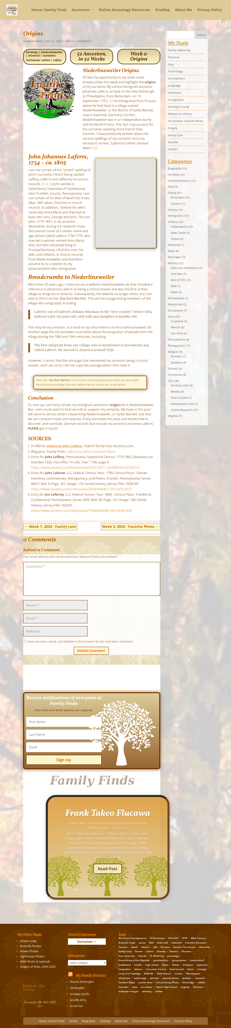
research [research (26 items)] (200, 978)
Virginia (173, 416)
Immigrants (84, 41)
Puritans (176, 356)
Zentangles (77, 988)
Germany (32, 52)
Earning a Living (178, 107)
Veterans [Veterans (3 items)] (198, 987)
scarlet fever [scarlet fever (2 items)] (145, 982)
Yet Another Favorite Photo (185, 121)
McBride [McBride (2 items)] (148, 973)
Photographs (176, 345)
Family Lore (175, 135)
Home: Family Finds (49, 10)
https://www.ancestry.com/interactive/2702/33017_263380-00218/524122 (85, 467)
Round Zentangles (82, 982)
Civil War (176, 274)
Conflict (173, 149)
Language (174, 85)
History (70, 41)
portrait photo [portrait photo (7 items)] (171, 978)
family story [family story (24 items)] (125, 951)
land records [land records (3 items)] (177, 969)
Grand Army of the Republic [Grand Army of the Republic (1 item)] (134, 960)
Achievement (176, 78)
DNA (171, 186)
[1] (111, 101)
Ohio (171, 316)
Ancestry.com (180, 385)
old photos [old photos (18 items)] (124, 978)
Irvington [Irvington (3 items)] (188, 964)
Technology (175, 71)
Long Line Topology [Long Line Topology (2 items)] (129, 973)
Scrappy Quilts (79, 994)
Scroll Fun (76, 1006)
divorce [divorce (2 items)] (145, 947)
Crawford (177, 321)
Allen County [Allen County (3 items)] (198, 938)
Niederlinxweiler (51, 52)
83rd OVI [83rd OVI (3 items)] (173, 938)
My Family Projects (91, 975)
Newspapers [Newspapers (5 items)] (193, 973)
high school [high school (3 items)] (151, 964)
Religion (173, 352)
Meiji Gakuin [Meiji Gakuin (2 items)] (164, 973)
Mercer (175, 327)
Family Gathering (179, 50)
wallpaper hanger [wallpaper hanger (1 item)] (128, 991)
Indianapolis (179, 226)
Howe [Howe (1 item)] (165, 964)
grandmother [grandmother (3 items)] (161, 960)
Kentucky (174, 245)
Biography (174, 168)
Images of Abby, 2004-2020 (38, 966)
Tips (170, 381)
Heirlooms (174, 93)
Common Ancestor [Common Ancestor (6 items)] (195, 942)
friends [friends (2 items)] (142, 956)
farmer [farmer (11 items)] (139, 951)
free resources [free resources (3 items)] (126, 956)
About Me (183, 10)
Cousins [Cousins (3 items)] (123, 947)
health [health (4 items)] (138, 964)
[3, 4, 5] (47, 184)
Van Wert (177, 333)
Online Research (182, 410)
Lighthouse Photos (32, 956)
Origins (173, 128)
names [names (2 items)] (178, 973)
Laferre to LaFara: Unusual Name (91, 451)
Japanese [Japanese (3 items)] (202, 964)
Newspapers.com (182, 404)
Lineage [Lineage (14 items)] (201, 969)
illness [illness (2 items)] (175, 964)
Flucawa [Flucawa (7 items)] (186, 951)
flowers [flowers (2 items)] (174, 951)
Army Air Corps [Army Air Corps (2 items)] (126, 942)
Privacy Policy (209, 10)
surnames (49, 55)
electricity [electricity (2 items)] (204, 947)
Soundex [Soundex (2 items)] (123, 987)
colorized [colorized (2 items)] (176, 942)
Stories (175, 203)
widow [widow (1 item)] (158, 991)
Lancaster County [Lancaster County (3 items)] (156, 969)
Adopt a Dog (28, 941)
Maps (171, 251)
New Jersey (175, 304)
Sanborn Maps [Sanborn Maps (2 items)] (126, 982)
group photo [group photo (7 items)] (179, 960)
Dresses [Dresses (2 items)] (165, 947)
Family (172, 193)
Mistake (173, 142)
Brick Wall (177, 197)
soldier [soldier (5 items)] (201, 982)
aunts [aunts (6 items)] (142, 942)
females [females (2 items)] (161, 951)
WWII (174, 292)
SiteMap (162, 10)
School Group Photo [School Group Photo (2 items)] (167, 982)
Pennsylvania (176, 339)
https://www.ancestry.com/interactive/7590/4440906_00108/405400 (81, 510)
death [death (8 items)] (134, 947)
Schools (173, 368)
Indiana (173, 222)
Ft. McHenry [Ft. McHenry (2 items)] (157, 956)
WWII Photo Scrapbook (35, 961)
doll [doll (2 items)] (155, 947)
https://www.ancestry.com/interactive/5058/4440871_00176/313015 (81, 489)
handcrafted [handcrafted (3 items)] (197, 960)
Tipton (175, 239)
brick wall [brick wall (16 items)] (162, 942)
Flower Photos (29, 951)
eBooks (175, 391)
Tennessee (175, 375)
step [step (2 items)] (134, 987)
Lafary (57, 60)
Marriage (174, 257)
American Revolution (184, 268)
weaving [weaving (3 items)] (147, 991)
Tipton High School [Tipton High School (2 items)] (166, 987)
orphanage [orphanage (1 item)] (140, 978)
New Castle (178, 233)
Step (171, 64)
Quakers (176, 362)
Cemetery (174, 174)
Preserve (173, 57)
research (34, 55)
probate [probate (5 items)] (186, 978)
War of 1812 (179, 280)
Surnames (81, 10)
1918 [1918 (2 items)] (184, 938)
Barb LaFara (35, 41)
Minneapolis (176, 298)
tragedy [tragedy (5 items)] (185, 987)
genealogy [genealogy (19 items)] (173, 956)
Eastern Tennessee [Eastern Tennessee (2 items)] (184, 947)
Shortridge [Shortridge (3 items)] (188, 982)
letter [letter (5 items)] (190, 969)
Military (173, 263)
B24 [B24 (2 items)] (151, 942)
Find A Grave (179, 397)
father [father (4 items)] (150, 951)
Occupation (175, 310)
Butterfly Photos (30, 946)
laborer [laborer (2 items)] (138, 969)
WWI (174, 286)
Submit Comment (91, 650)
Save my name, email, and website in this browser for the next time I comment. (80, 641)
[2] (95, 148)
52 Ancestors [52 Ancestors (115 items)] (157, 938)
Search (201, 35)
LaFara (45, 60)
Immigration (176, 100)
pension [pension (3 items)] (154, 978)
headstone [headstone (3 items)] (124, 964)
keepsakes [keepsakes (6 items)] (124, 969)
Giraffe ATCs (78, 1000)
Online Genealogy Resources (124, 10)
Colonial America (179, 181)
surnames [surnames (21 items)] (146, 987)
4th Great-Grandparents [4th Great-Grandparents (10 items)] (132, 938)
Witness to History (180, 114)
